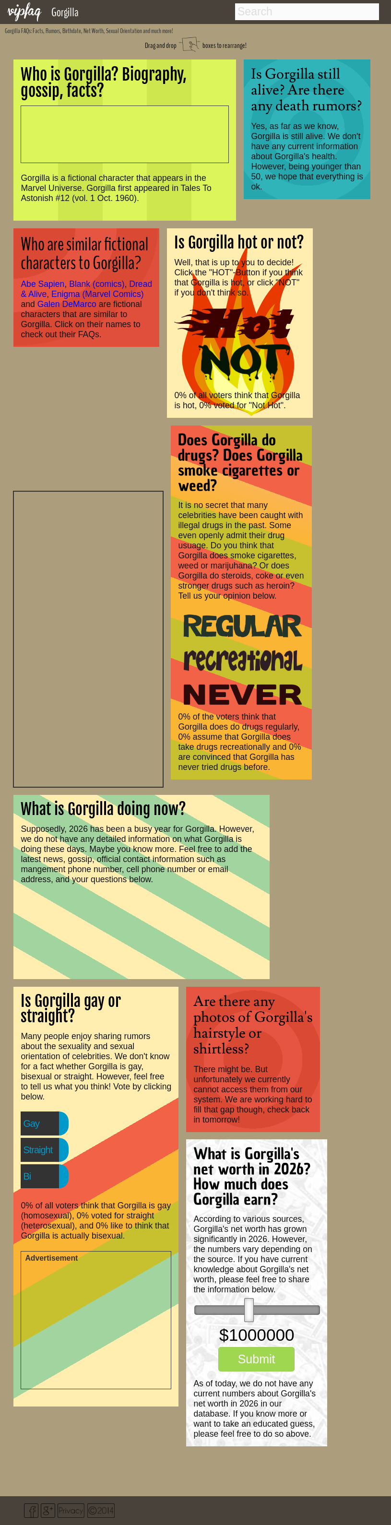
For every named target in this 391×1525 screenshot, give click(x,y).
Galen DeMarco (66, 304)
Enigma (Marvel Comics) (97, 294)
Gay (31, 1123)
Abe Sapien (42, 284)
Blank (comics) (96, 284)
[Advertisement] (88, 638)
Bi (27, 1176)
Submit (256, 1359)
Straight (37, 1150)
